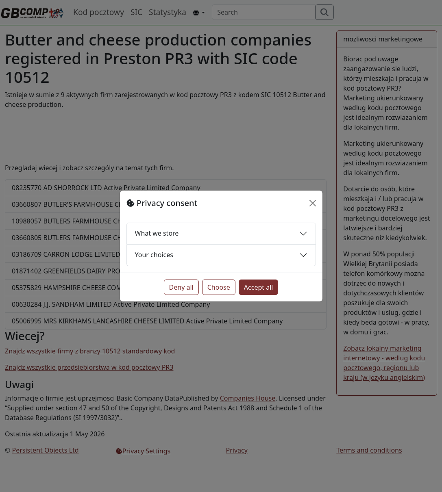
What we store (157, 233)
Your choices (154, 254)
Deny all (181, 287)
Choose (218, 287)
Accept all (258, 287)
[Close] (312, 203)
